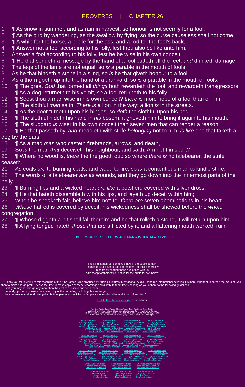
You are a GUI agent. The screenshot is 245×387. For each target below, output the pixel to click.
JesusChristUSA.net (86, 337)
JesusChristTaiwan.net (92, 343)
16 (4, 124)
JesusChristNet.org (159, 322)
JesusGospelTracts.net (146, 373)
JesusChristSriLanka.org (156, 326)
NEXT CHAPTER (160, 236)
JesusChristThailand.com (111, 358)
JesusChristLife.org (96, 332)
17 (4, 130)
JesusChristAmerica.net (108, 337)
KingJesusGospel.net (152, 345)
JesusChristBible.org (112, 330)
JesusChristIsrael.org (89, 320)
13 (4, 105)
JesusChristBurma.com (86, 354)
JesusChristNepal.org (87, 326)
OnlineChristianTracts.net (121, 368)
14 (4, 111)
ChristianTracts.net (149, 347)
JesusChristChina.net (111, 339)
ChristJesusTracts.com (100, 371)
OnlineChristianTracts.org (121, 366)
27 (4, 219)
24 (4, 194)
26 (4, 207)
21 (4, 169)
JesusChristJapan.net (156, 339)
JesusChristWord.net (93, 345)
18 (4, 143)
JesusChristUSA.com (85, 353)
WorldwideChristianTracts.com (148, 364)
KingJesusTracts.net (144, 375)
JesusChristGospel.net (132, 345)
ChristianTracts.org (149, 332)
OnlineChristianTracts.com (121, 364)
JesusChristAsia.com (110, 351)
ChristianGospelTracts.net (96, 368)
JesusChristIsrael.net (89, 335)
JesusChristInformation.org (134, 322)
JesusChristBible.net (112, 345)
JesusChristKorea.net (133, 339)
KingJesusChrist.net (144, 377)
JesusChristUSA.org (86, 322)
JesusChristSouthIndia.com (110, 356)
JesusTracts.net (132, 347)
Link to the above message (113, 300)
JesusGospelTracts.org (123, 373)
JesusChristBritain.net (155, 335)
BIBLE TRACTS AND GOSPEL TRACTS (98, 236)
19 (4, 150)
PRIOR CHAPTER (136, 236)
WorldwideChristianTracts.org (148, 366)
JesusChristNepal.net (87, 341)
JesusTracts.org (132, 332)
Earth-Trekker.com (160, 354)
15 (4, 118)
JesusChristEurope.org (132, 320)
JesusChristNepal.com (85, 356)
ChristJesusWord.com (132, 360)
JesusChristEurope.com (133, 351)
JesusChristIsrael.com (87, 351)
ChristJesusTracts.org (123, 371)
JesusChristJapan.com (133, 358)
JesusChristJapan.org (156, 324)
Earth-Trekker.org (154, 328)
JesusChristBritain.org (155, 320)
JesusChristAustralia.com (155, 358)
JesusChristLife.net (159, 337)
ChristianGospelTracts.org (96, 366)
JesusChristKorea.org (133, 324)
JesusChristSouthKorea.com (112, 354)
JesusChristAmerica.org (108, 322)
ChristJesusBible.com (152, 360)
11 (4, 92)
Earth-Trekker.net (154, 343)
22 (4, 175)
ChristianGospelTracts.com (95, 364)
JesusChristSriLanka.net (156, 341)
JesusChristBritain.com (157, 351)
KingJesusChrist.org (122, 377)
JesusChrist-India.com (135, 356)
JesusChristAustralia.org (135, 328)
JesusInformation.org (115, 332)
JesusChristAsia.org (110, 320)
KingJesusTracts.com (101, 375)
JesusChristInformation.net (134, 337)
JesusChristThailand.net (113, 343)
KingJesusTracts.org (123, 375)
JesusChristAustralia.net (135, 343)
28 (4, 226)
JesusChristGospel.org (132, 330)
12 (4, 99)
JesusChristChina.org (111, 324)
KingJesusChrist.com (101, 377)
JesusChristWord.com (92, 360)
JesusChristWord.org (93, 330)
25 (4, 200)
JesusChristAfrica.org (88, 324)
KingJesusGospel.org (152, 330)
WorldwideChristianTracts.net (148, 368)
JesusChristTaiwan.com (90, 358)
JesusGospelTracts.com (99, 373)
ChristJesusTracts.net (145, 371)
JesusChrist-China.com (159, 356)
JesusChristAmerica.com (108, 353)
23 (4, 188)
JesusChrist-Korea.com (138, 354)
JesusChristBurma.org (132, 326)
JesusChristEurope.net (132, 335)
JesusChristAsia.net (110, 335)
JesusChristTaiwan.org (92, 328)
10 (4, 86)
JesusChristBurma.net (132, 341)
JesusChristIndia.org (110, 326)
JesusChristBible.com (112, 360)
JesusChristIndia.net (110, 341)
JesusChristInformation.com (134, 353)
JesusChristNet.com (160, 353)
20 (4, 156)
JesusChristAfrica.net (89, 339)
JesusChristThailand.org (113, 328)
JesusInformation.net (115, 347)
